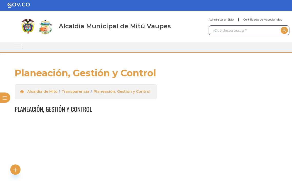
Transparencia (75, 91)
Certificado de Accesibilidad (263, 19)
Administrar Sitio (221, 19)
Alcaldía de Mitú (42, 91)
